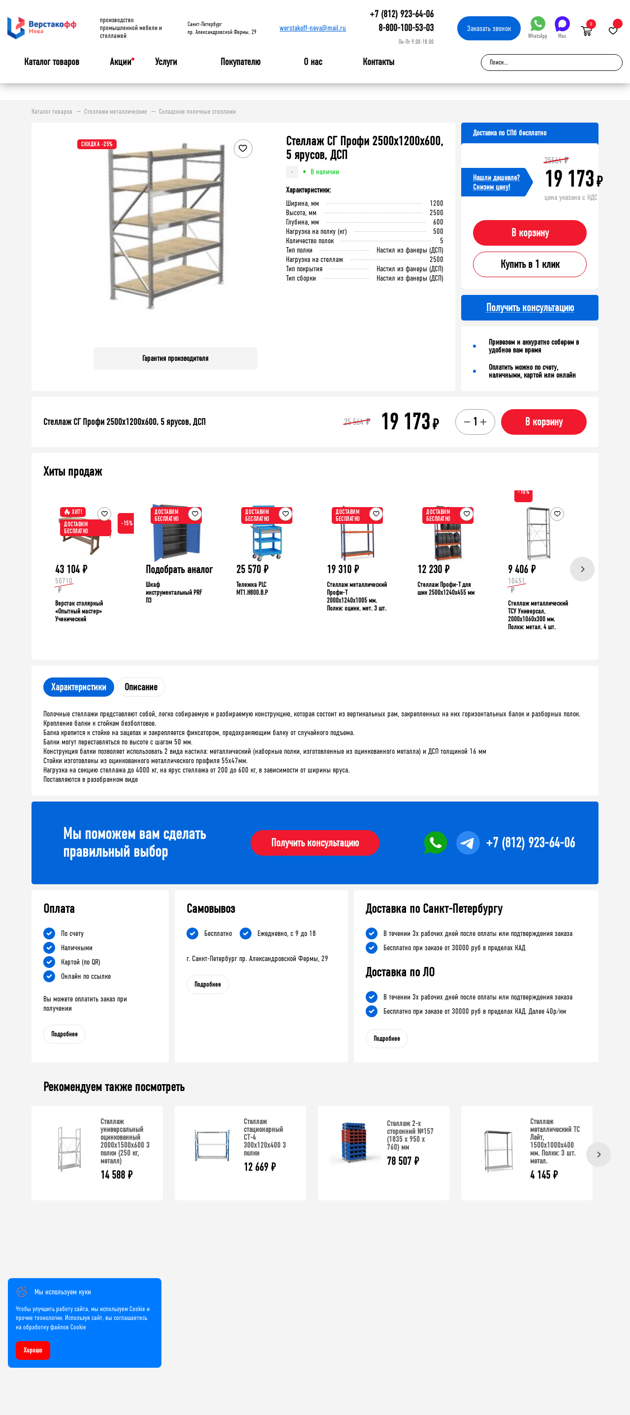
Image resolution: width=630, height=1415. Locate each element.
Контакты (378, 62)
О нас (313, 62)
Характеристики (78, 687)
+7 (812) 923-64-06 (402, 14)
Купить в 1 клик (530, 264)
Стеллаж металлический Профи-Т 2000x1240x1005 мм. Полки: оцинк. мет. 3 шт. (357, 596)
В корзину (530, 232)
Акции (120, 62)
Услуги (166, 62)
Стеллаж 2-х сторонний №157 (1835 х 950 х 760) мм (410, 1135)
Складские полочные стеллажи (197, 112)
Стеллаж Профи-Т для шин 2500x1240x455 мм (445, 588)
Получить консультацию (315, 842)
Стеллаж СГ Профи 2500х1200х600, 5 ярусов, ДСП (124, 422)
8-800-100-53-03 (406, 28)
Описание (141, 687)
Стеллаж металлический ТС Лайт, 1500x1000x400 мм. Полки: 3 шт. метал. (555, 1141)
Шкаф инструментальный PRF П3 (174, 592)
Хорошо (33, 1350)
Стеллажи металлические (115, 112)
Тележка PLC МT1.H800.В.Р (252, 588)
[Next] (582, 569)
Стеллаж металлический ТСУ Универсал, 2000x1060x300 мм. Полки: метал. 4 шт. (538, 615)
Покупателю (240, 62)
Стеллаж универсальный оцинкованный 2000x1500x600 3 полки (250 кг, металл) (125, 1141)
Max (562, 27)
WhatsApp (537, 27)
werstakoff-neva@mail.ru (313, 27)
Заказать (489, 28)
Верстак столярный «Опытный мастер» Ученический (79, 611)
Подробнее (64, 1034)
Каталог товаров (51, 62)
